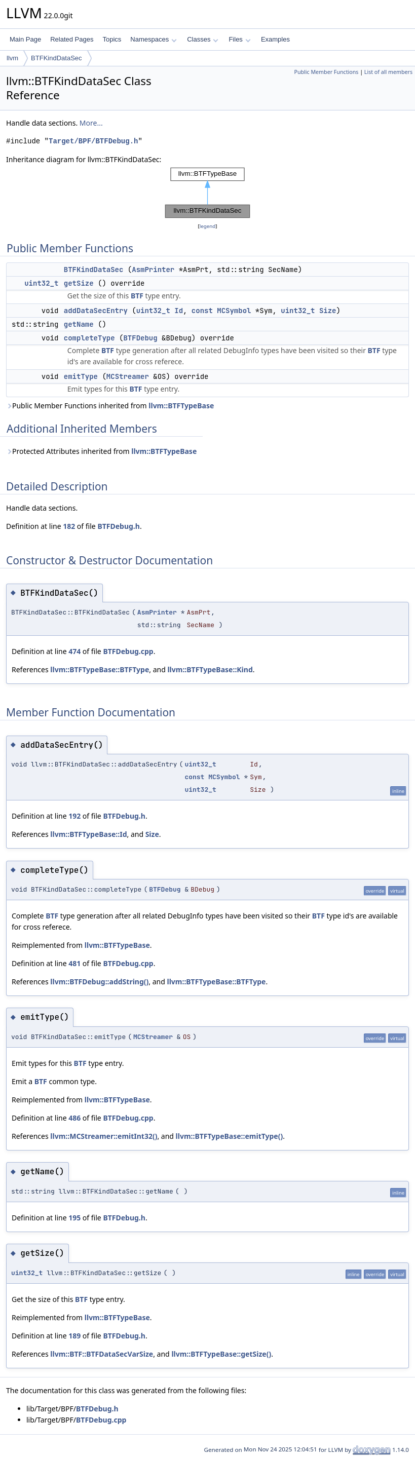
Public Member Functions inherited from (110, 405)
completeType (89, 337)
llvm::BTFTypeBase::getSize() (221, 1354)
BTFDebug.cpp (128, 651)
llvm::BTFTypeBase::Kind (209, 669)
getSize (79, 283)
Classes (202, 39)
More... (91, 123)
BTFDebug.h (118, 526)
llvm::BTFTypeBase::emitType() (229, 1136)
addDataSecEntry (96, 310)
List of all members (388, 71)
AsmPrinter (153, 269)
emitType (81, 376)
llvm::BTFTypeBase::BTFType (99, 669)
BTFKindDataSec (56, 58)
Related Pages (71, 39)
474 (74, 651)
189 (74, 1335)
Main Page (25, 39)
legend (208, 226)
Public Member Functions (326, 71)
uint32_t (41, 283)
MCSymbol (234, 310)
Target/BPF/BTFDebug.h (93, 141)
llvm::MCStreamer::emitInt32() (103, 1136)
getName (79, 324)
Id (178, 310)
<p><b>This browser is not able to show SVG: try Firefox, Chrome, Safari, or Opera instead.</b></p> (208, 193)
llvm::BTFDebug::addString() (99, 981)
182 (69, 526)
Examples (275, 39)
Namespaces (153, 39)
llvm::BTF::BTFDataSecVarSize (101, 1354)
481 (74, 963)
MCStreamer (127, 376)
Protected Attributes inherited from (101, 451)
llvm (12, 58)
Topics (111, 39)
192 (74, 816)
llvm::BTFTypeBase (181, 405)
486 (74, 1118)
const (202, 310)
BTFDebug (140, 337)
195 (74, 1217)
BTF (137, 295)
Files (239, 39)
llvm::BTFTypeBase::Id (88, 834)
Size (327, 310)
